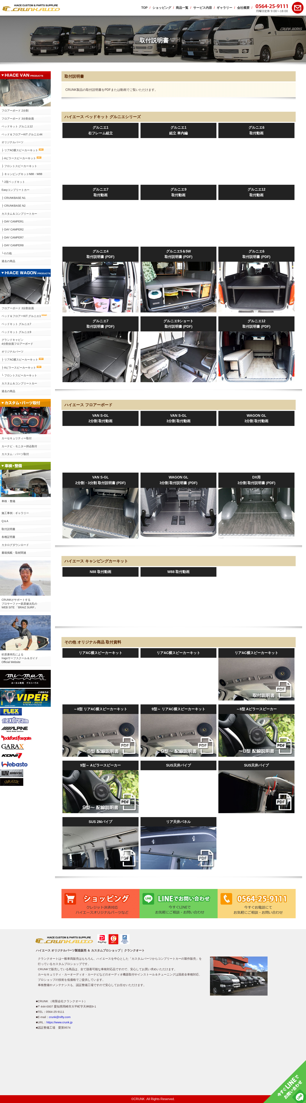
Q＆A (5, 521)
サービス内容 (202, 7)
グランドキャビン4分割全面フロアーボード (17, 341)
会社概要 (243, 7)
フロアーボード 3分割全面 (18, 118)
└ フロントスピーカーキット (19, 375)
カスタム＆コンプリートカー (19, 213)
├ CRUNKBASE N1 (14, 197)
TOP (144, 7)
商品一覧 (182, 7)
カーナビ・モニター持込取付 (19, 446)
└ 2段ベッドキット (13, 181)
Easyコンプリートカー (15, 189)
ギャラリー (224, 7)
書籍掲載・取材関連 (14, 552)
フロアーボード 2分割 (15, 110)
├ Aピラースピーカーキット (21, 158)
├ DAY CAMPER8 (13, 245)
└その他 (7, 253)
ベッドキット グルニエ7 (16, 324)
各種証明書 (8, 536)
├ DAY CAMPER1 (13, 221)
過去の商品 (8, 261)
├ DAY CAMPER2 (13, 229)
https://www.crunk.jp (59, 1022)
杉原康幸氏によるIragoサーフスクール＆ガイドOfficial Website (20, 658)
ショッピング (161, 7)
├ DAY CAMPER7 (13, 237)
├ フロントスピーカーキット (19, 166)
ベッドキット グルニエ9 (16, 332)
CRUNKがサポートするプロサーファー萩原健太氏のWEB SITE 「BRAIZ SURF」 (19, 603)
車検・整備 (8, 501)
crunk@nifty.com (60, 1017)
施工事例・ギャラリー (15, 513)
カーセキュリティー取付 (17, 438)
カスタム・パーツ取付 (15, 454)
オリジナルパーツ (12, 142)
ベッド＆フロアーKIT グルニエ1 (24, 316)
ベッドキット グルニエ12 (17, 126)
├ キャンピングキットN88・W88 (22, 174)
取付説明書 (8, 529)
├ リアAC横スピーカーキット (23, 150)
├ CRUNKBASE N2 (14, 205)
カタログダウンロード (15, 544)
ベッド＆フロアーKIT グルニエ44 (22, 134)
